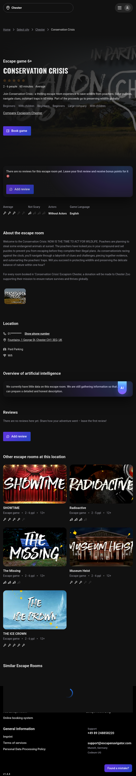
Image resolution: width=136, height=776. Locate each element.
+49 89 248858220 (101, 733)
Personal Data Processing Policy (24, 749)
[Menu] (124, 7)
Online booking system (18, 718)
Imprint (7, 736)
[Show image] (15, 296)
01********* (14, 333)
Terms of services (15, 743)
